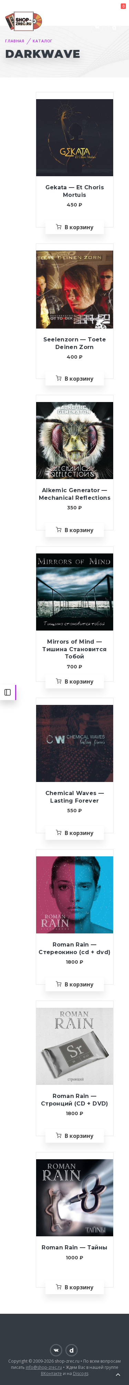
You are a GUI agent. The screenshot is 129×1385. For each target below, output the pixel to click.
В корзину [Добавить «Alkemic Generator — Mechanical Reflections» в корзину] (79, 530)
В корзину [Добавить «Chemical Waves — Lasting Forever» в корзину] (79, 833)
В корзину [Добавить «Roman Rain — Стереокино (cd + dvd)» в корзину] (79, 984)
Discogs (80, 1373)
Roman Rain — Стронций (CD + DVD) (74, 1100)
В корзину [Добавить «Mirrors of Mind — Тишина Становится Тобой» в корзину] (79, 681)
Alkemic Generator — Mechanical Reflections (74, 494)
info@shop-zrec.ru (44, 1367)
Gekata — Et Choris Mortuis (74, 191)
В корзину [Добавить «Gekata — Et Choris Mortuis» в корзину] (79, 227)
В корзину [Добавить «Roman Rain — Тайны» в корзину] (79, 1287)
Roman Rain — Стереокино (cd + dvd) (74, 948)
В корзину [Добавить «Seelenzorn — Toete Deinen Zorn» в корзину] (79, 378)
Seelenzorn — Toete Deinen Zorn (74, 343)
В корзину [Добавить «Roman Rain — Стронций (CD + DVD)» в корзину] (79, 1136)
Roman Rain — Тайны (74, 1247)
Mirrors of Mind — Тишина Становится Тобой (74, 649)
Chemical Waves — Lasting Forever (74, 797)
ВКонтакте (51, 1373)
